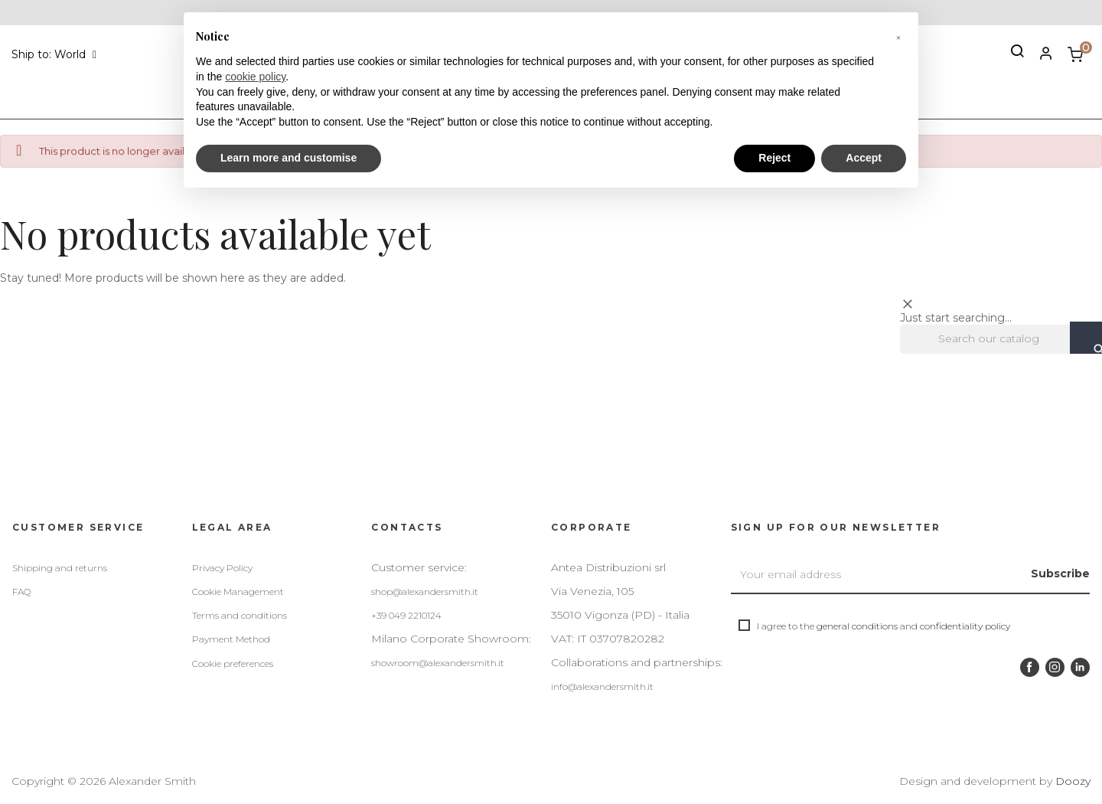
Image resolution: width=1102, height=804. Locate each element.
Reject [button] (774, 158)
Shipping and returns (59, 568)
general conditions (857, 626)
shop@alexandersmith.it (424, 591)
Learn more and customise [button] (288, 158)
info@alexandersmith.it (602, 686)
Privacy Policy (222, 568)
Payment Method (231, 639)
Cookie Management (238, 591)
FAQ (21, 591)
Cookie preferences (232, 663)
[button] (898, 37)
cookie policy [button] (255, 76)
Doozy (1073, 781)
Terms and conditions (239, 615)
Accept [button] (864, 158)
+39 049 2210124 (406, 615)
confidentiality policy (965, 626)
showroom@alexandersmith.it (437, 662)
